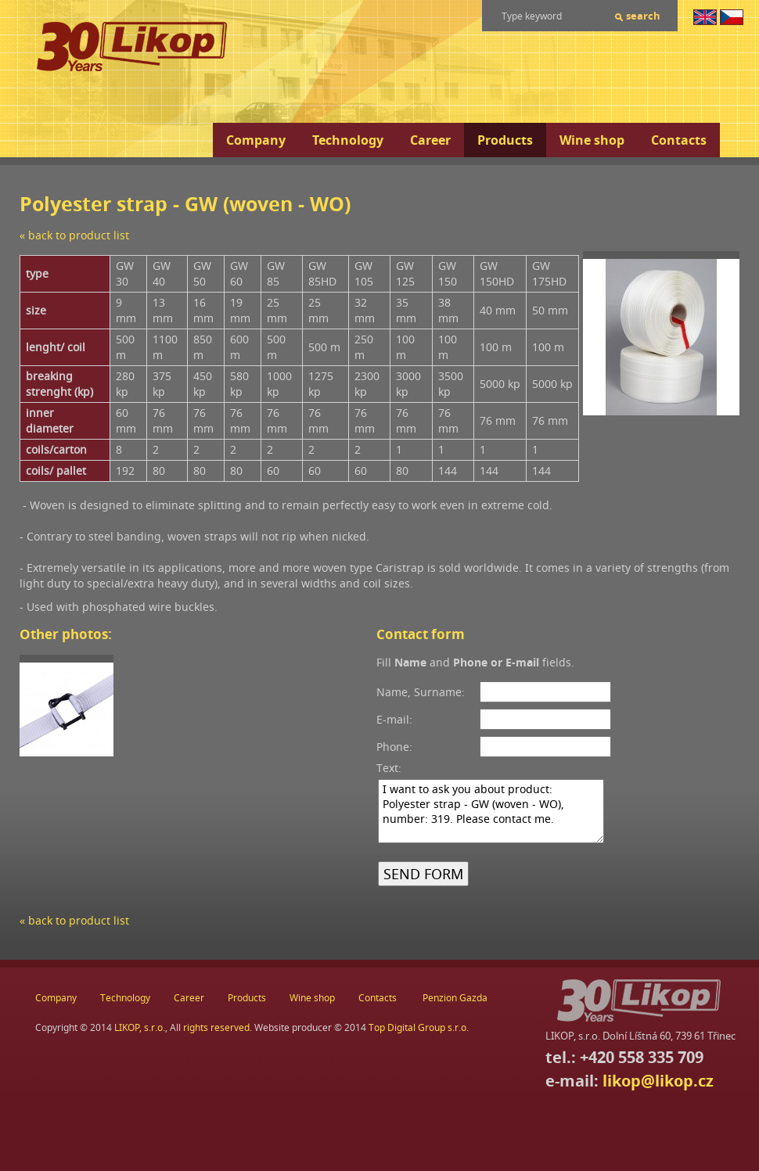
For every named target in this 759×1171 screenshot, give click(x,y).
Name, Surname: (420, 691)
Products (505, 140)
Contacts (679, 140)
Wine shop (591, 140)
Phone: (394, 746)
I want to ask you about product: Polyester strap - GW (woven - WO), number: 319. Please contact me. (491, 811)
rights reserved (216, 1027)
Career (430, 140)
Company (256, 140)
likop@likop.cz (658, 1080)
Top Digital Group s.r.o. (419, 1027)
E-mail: (394, 719)
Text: (388, 767)
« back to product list (74, 235)
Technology (347, 140)
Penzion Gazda (455, 997)
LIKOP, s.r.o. (139, 1027)
